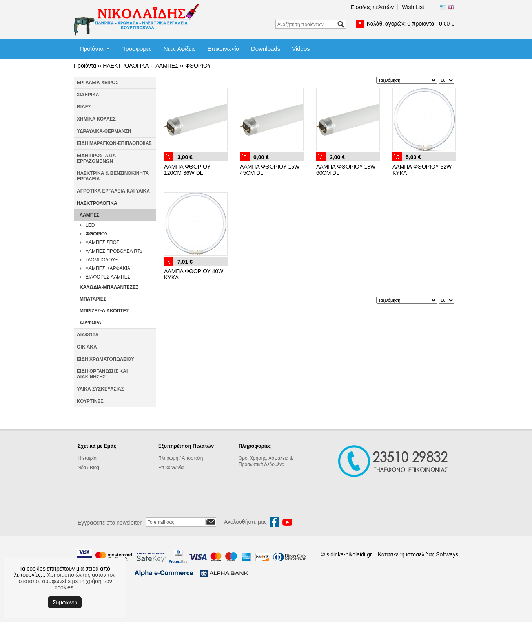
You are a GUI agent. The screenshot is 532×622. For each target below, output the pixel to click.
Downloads (265, 48)
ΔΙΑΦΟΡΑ (90, 322)
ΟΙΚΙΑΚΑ (87, 347)
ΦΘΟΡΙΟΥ (198, 65)
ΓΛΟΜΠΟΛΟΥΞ (102, 259)
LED (90, 225)
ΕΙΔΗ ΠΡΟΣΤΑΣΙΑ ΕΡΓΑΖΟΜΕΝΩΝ (96, 158)
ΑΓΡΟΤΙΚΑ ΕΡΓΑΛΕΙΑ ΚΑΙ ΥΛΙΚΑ (113, 191)
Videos (301, 48)
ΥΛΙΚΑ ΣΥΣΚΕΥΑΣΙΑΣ (100, 389)
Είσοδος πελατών (372, 7)
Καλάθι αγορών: (410, 23)
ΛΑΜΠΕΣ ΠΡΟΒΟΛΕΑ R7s (114, 251)
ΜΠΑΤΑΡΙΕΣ (93, 299)
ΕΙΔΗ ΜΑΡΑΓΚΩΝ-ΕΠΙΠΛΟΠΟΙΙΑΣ (114, 143)
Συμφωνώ (65, 602)
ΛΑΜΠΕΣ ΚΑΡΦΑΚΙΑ (108, 268)
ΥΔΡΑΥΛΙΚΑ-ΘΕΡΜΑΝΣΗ (104, 131)
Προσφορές (136, 48)
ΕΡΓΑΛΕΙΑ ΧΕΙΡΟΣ (97, 82)
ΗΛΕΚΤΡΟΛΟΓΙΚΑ (126, 65)
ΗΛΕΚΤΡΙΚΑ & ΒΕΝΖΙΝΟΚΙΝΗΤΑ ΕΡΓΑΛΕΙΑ (113, 176)
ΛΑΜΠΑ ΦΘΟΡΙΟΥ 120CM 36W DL (187, 169)
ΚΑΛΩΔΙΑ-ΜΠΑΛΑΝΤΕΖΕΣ (109, 287)
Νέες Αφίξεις (180, 48)
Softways (447, 554)
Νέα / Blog (88, 467)
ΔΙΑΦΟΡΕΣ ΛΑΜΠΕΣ (108, 277)
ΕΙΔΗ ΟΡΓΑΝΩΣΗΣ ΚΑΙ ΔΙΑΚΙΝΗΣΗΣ (102, 374)
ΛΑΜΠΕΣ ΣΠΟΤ (102, 242)
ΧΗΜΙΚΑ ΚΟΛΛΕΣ (96, 119)
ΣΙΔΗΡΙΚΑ (88, 94)
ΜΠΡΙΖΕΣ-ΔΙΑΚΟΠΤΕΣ (104, 311)
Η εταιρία (87, 458)
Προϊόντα (92, 48)
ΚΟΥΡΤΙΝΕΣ (90, 401)
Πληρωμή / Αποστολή (180, 458)
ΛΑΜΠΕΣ (166, 65)
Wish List (413, 7)
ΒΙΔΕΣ (84, 107)
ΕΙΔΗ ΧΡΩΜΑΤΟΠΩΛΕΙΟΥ (105, 359)
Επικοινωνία (223, 48)
